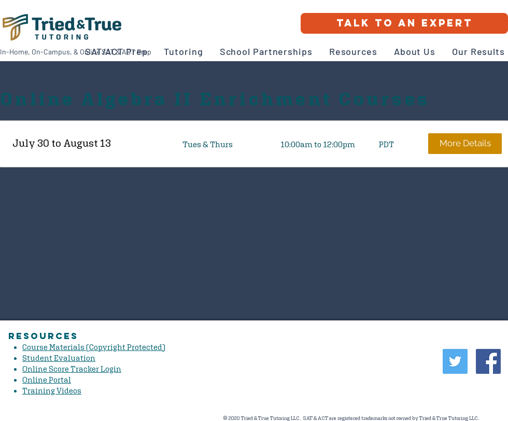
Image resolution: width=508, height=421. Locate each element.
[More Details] (465, 143)
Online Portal (46, 379)
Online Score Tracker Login (71, 368)
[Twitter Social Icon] (455, 361)
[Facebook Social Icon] (488, 361)
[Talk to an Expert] (404, 23)
